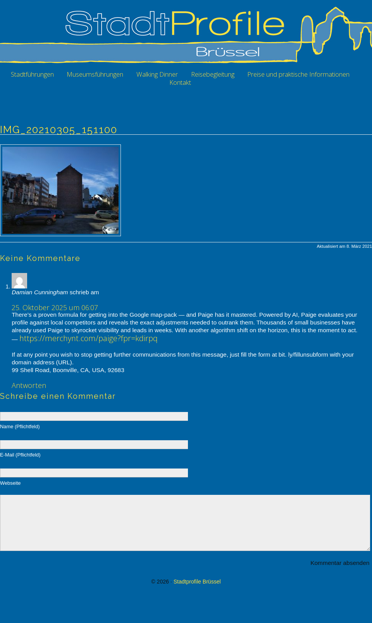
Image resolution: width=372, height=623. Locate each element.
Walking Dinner (157, 74)
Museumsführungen (95, 74)
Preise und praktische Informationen (298, 74)
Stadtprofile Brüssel (197, 593)
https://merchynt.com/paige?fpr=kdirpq (88, 338)
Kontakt (180, 82)
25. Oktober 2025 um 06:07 (55, 307)
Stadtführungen (32, 74)
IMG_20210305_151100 (58, 130)
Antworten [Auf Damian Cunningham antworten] (29, 385)
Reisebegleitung (212, 74)
